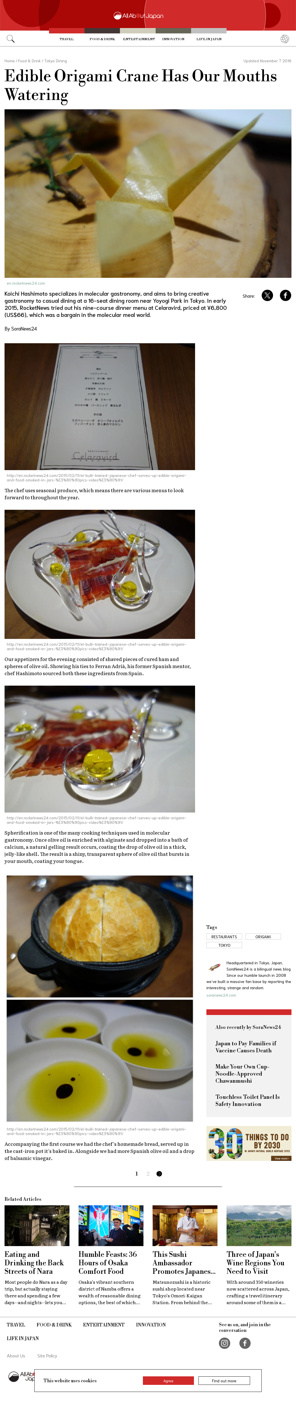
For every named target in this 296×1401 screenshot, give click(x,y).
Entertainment (139, 39)
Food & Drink (102, 39)
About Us (16, 1355)
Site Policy (47, 1355)
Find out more (224, 1380)
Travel (67, 39)
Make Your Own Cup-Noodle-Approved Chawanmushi (242, 1074)
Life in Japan (208, 39)
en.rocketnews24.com (26, 282)
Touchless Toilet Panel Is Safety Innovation (247, 1101)
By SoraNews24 (21, 328)
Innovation (173, 39)
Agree (168, 1380)
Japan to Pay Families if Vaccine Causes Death (245, 1047)
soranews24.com (221, 994)
